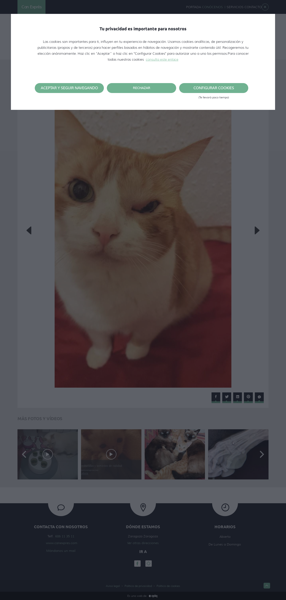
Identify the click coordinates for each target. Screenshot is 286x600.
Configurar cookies (213, 89)
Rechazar (141, 88)
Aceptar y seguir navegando (69, 88)
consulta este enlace (162, 59)
